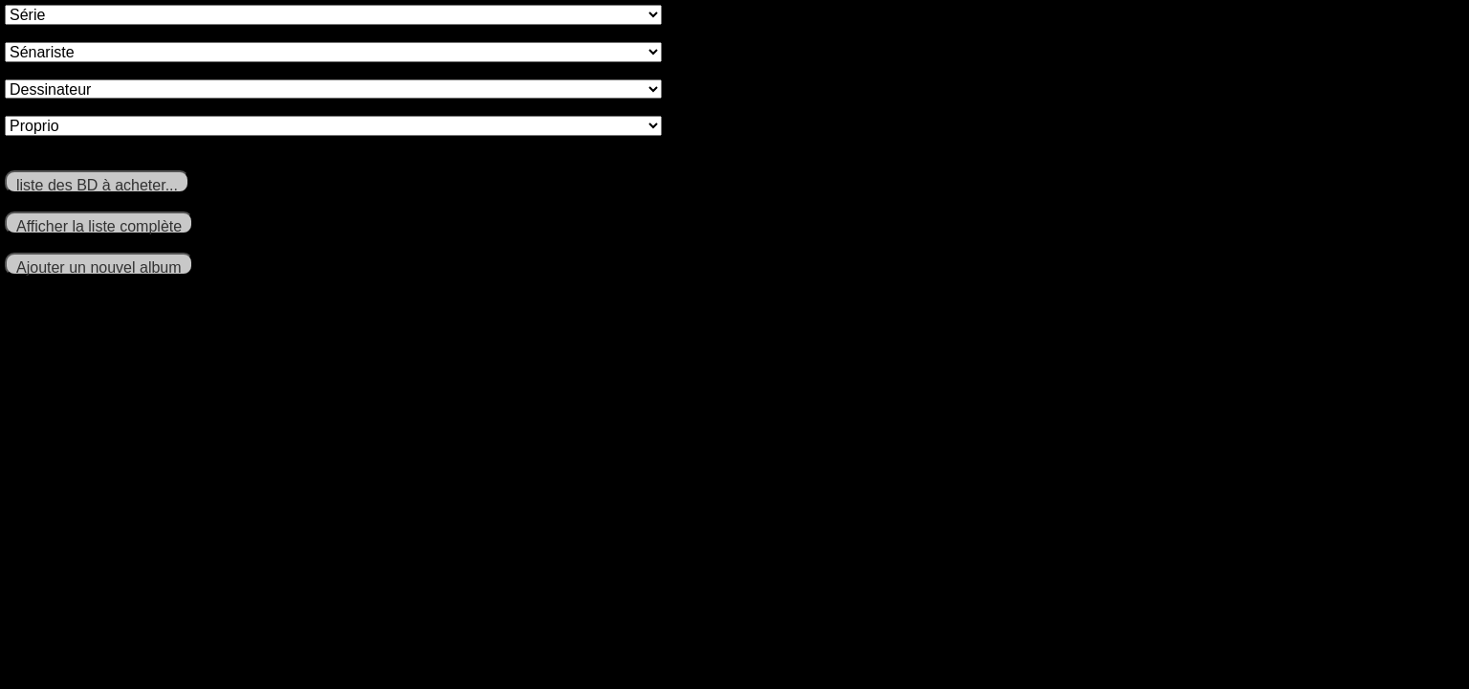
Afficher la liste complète (99, 226)
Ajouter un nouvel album (99, 267)
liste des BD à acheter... (97, 185)
